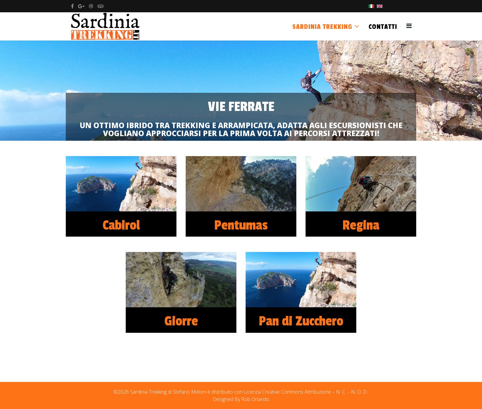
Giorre (181, 321)
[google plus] (81, 6)
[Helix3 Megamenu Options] (409, 25)
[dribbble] (91, 6)
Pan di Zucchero (301, 321)
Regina (360, 225)
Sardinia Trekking (322, 27)
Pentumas (241, 225)
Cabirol (121, 225)
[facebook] (72, 6)
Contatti (383, 27)
